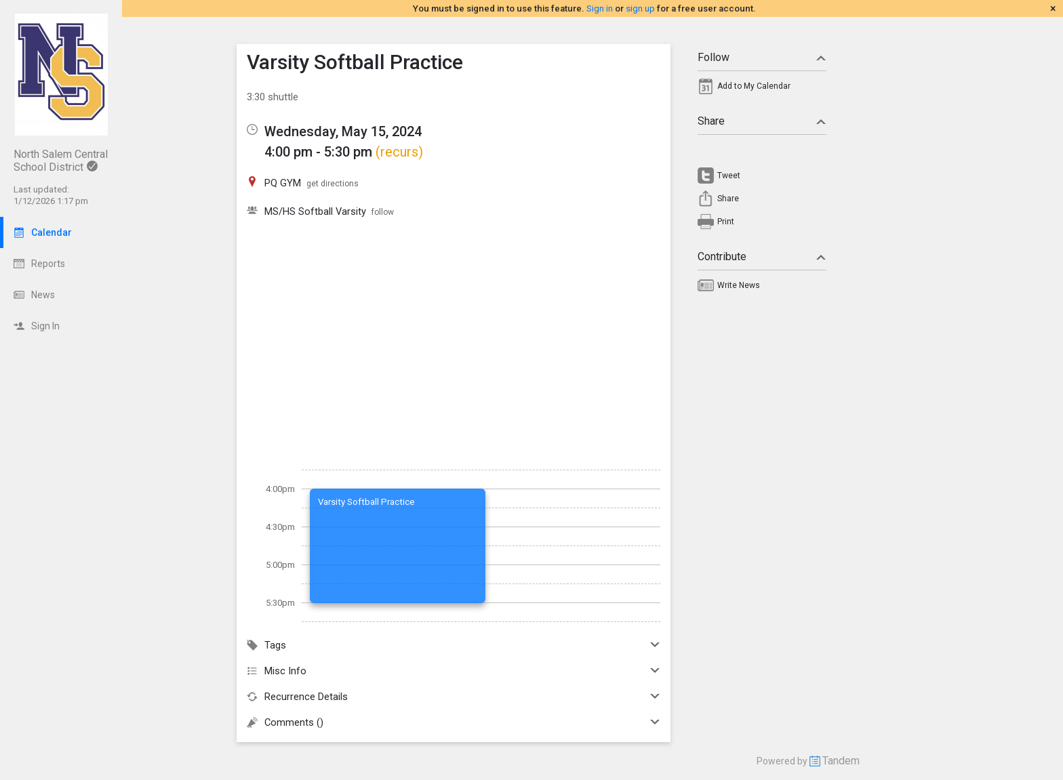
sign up (640, 8)
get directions (332, 183)
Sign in (599, 8)
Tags (453, 645)
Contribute (762, 256)
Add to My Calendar (753, 86)
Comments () (453, 722)
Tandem (841, 760)
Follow (762, 57)
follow (383, 212)
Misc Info (453, 671)
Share (762, 121)
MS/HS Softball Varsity (315, 211)
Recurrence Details (453, 697)
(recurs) (399, 152)
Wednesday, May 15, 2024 (343, 131)
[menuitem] (762, 89)
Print (725, 221)
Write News (738, 285)
